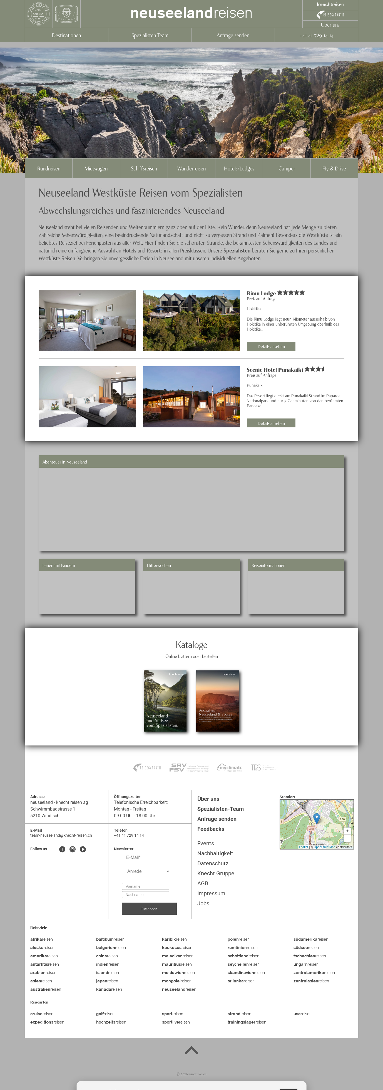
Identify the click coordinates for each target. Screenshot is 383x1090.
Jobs (203, 903)
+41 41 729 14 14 (316, 35)
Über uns (330, 24)
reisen (191, 14)
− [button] (347, 838)
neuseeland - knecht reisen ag (59, 802)
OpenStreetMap (324, 847)
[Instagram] (72, 849)
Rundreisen (48, 168)
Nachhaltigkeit (215, 853)
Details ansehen (271, 346)
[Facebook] (62, 849)
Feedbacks (210, 829)
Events (205, 843)
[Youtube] (83, 849)
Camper (286, 168)
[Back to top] (191, 1051)
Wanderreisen (191, 168)
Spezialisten (236, 250)
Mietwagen (96, 168)
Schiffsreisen (144, 168)
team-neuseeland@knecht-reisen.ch (61, 835)
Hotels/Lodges (239, 168)
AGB (202, 883)
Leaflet (303, 847)
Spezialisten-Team (149, 35)
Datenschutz (212, 863)
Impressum (211, 893)
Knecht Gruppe (215, 873)
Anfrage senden (233, 35)
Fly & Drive (334, 168)
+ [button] (347, 831)
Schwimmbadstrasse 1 (52, 809)
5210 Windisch (44, 815)
